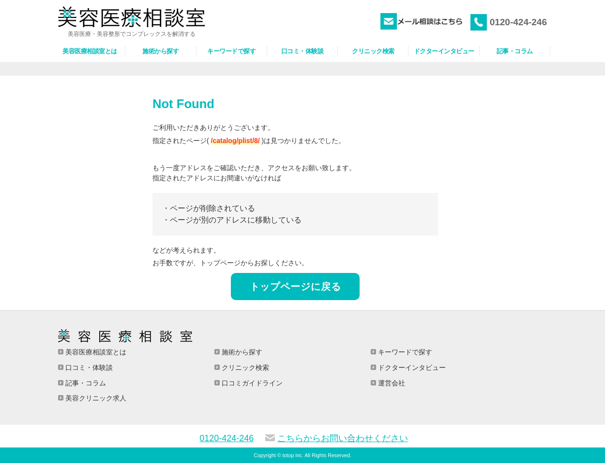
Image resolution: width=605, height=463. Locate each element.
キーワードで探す (404, 352)
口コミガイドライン (251, 383)
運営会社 (390, 383)
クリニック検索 (244, 367)
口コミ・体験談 (88, 367)
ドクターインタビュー (411, 367)
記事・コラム (84, 383)
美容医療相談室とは (94, 352)
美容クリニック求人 (94, 398)
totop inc (292, 455)
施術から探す (241, 352)
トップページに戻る (295, 286)
